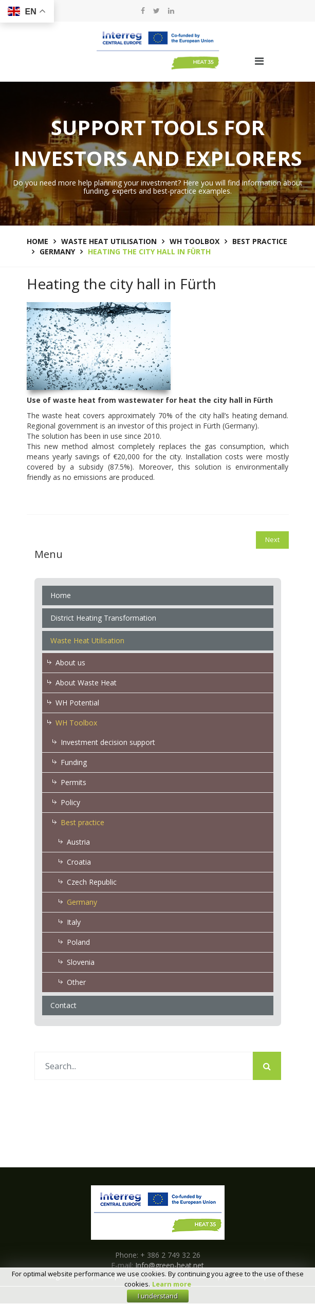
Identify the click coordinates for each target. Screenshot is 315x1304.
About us (70, 662)
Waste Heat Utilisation (87, 640)
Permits (73, 782)
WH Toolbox (76, 723)
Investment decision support (108, 742)
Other (76, 982)
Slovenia (81, 962)
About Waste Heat (86, 682)
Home (60, 595)
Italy (74, 922)
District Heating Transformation (103, 618)
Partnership (249, 1275)
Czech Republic (92, 882)
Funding (74, 762)
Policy (70, 802)
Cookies (159, 1275)
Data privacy (117, 1275)
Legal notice (67, 1275)
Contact (63, 1005)
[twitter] (156, 10)
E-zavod (171, 1295)
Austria (78, 842)
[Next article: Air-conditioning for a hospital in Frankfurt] (272, 540)
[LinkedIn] (171, 10)
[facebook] (143, 10)
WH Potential (77, 702)
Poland (78, 942)
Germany (82, 902)
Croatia (79, 862)
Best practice (82, 822)
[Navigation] (259, 61)
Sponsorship (201, 1275)
